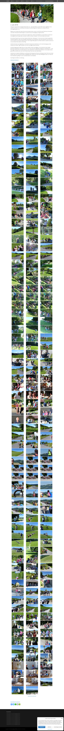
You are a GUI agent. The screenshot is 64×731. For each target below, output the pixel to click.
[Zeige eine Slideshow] (32, 696)
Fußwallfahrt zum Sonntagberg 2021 (13, 720)
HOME (7, 1)
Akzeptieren (42, 726)
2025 (12, 1)
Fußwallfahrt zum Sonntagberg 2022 (13, 722)
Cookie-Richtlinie (50, 729)
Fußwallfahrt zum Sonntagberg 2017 (13, 716)
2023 (22, 1)
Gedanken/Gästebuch (49, 1)
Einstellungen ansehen (58, 726)
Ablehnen (49, 726)
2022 (27, 1)
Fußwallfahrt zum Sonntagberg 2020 (13, 719)
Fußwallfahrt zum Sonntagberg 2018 (13, 717)
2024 (17, 1)
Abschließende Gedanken (15, 701)
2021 (32, 1)
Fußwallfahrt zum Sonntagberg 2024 (13, 724)
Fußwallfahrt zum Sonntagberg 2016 (13, 714)
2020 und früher (39, 1)
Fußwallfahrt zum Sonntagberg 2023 (13, 723)
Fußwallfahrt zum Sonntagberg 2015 (13, 713)
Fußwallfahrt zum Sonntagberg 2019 (13, 718)
